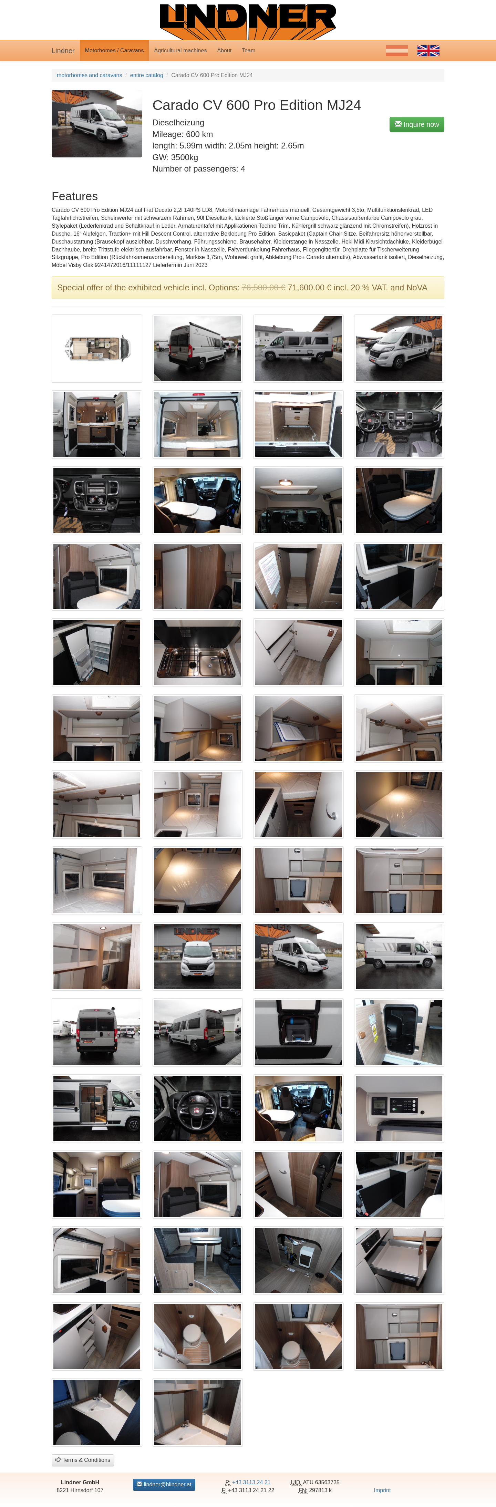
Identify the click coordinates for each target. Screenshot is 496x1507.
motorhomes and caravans (89, 75)
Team (248, 50)
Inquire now (417, 124)
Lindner (63, 50)
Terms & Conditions (82, 1460)
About (224, 50)
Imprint (382, 1490)
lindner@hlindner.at (164, 1484)
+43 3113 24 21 (251, 1482)
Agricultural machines (180, 50)
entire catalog (146, 75)
